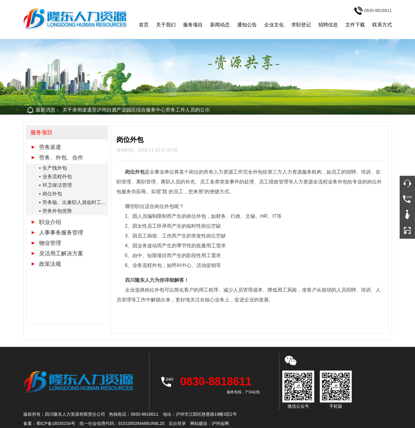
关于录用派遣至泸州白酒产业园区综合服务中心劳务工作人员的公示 (136, 109)
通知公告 (247, 24)
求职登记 (301, 24)
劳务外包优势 (57, 211)
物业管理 (50, 243)
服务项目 (193, 24)
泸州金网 (220, 423)
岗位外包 (52, 193)
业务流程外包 (57, 176)
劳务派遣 (50, 147)
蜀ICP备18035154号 (56, 423)
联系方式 (382, 24)
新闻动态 (220, 24)
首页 (144, 24)
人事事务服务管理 (61, 233)
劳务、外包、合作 (61, 158)
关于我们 (166, 24)
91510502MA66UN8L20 (141, 423)
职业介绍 (50, 222)
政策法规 (50, 264)
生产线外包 (54, 168)
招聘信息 (328, 24)
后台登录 (177, 423)
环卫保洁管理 (57, 185)
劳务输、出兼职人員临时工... (73, 202)
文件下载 (355, 24)
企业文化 (274, 24)
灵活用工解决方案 (61, 253)
